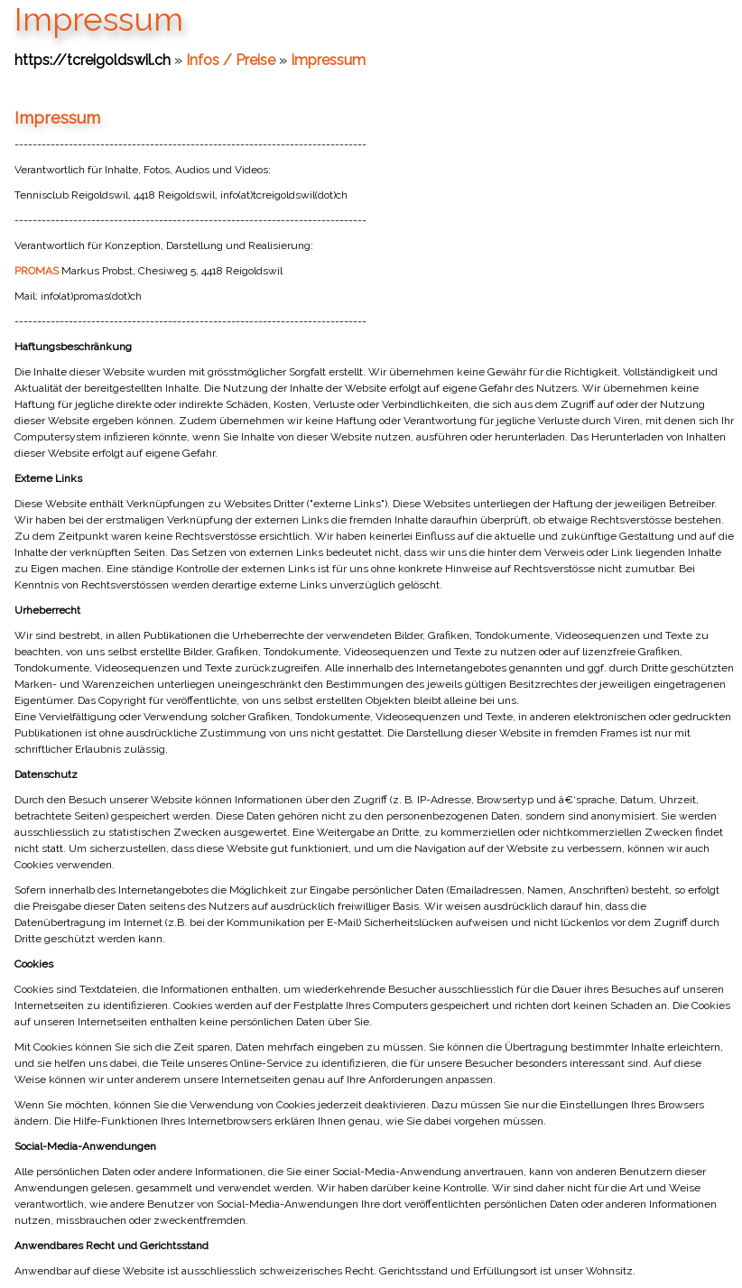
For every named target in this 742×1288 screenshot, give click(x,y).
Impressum (328, 60)
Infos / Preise (230, 60)
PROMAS (37, 270)
